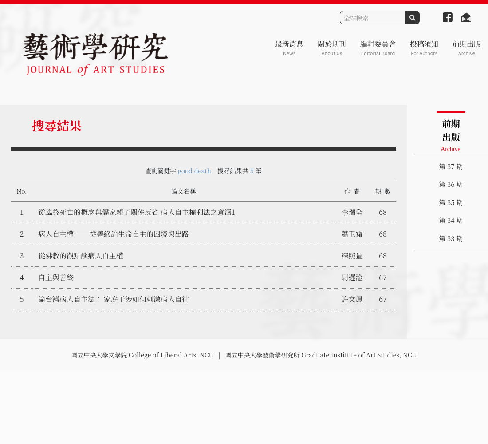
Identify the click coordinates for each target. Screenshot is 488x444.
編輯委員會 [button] (378, 48)
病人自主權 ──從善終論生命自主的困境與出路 (113, 234)
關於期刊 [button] (332, 48)
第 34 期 (451, 220)
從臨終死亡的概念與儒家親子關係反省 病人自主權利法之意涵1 (136, 212)
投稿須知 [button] (424, 48)
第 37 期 (451, 166)
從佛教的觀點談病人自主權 (80, 255)
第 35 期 (451, 202)
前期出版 (467, 48)
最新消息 (289, 48)
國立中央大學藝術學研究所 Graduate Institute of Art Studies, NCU (321, 354)
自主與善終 (56, 277)
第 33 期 (451, 238)
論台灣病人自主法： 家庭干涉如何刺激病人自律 (113, 299)
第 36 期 (451, 184)
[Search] (373, 17)
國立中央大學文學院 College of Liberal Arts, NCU (142, 354)
